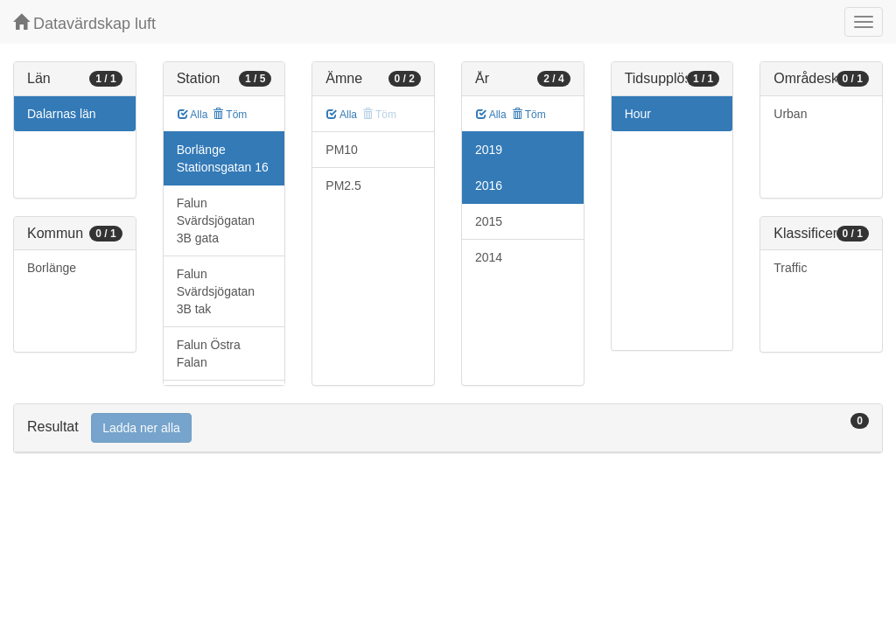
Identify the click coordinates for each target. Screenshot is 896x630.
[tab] (448, 428)
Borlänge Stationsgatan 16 (223, 158)
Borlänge (51, 268)
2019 (488, 150)
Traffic (790, 268)
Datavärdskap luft (84, 23)
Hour (638, 114)
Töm (230, 114)
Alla (193, 114)
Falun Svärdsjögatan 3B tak (216, 291)
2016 (488, 185)
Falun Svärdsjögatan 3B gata (216, 220)
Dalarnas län (61, 114)
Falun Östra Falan (209, 353)
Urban (790, 114)
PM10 (342, 150)
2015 (488, 221)
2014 (488, 257)
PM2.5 (343, 185)
